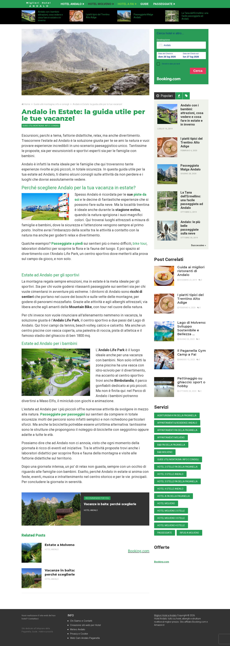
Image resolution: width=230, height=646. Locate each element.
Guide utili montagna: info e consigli (51, 104)
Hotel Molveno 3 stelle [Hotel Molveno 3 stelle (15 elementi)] (171, 518)
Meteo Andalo (77, 629)
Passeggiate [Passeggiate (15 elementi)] (164, 532)
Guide (144, 4)
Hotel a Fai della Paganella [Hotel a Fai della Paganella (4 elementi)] (173, 496)
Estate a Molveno (60, 545)
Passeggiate (162, 4)
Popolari (166, 96)
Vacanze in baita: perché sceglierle (110, 504)
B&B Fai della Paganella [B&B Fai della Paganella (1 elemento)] (171, 445)
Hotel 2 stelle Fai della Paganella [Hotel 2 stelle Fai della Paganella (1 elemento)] (177, 467)
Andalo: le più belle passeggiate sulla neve (190, 227)
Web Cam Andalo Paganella (85, 638)
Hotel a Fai (126, 4)
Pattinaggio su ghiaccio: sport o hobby (191, 382)
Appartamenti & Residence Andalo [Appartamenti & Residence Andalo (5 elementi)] (177, 423)
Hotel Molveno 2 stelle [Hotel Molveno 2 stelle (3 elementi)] (171, 510)
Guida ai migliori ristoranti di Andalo (190, 271)
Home (27, 104)
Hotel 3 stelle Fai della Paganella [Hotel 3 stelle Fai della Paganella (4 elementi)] (177, 481)
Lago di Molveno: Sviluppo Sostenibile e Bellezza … (191, 328)
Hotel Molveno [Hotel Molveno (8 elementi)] (166, 503)
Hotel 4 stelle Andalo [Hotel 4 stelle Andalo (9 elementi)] (170, 488)
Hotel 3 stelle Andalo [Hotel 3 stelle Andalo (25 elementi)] (170, 474)
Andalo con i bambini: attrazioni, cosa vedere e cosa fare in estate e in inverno (191, 114)
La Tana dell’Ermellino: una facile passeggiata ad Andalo (195, 16)
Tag (186, 96)
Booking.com (138, 551)
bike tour (140, 243)
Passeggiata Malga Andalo (190, 167)
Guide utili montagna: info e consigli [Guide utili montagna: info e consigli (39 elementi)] (178, 459)
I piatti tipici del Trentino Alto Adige (191, 142)
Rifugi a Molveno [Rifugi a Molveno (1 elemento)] (189, 532)
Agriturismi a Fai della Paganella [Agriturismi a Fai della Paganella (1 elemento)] (176, 415)
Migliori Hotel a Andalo (165, 615)
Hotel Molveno (99, 4)
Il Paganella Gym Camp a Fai (191, 352)
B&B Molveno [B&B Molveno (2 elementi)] (164, 452)
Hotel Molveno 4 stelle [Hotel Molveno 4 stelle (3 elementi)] (171, 525)
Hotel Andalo (71, 4)
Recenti (179, 96)
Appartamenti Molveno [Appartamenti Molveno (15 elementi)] (171, 437)
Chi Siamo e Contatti (81, 620)
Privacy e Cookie (79, 633)
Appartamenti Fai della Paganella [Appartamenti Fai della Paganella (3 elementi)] (177, 430)
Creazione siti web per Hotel (85, 625)
